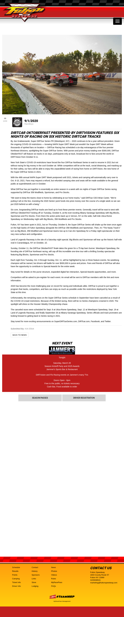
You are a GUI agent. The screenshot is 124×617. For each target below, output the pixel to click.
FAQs (53, 586)
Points (14, 575)
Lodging (35, 586)
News (53, 567)
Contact (35, 567)
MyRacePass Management (61, 601)
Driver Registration (84, 398)
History (34, 571)
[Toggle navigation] (117, 21)
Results (15, 571)
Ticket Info (16, 582)
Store (34, 582)
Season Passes (40, 398)
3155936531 (95, 580)
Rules (53, 579)
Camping (16, 579)
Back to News (20, 335)
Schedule (16, 567)
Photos (54, 571)
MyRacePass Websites (62, 596)
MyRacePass (56, 582)
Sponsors (36, 575)
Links (34, 579)
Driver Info (16, 586)
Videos (54, 575)
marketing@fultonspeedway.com (103, 583)
